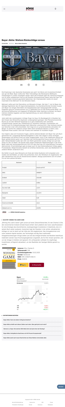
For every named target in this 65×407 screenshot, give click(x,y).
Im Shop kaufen (36, 265)
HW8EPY (39, 172)
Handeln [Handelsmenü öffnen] (61, 386)
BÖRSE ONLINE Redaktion (18, 212)
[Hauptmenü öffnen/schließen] (4, 8)
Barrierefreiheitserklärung (17, 402)
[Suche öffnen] (60, 8)
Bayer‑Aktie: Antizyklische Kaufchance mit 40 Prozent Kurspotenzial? (22, 333)
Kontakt (30, 404)
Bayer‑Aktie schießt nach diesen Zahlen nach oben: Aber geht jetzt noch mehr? (25, 324)
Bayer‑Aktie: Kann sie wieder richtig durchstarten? (17, 320)
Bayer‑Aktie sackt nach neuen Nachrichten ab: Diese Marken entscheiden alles (24, 337)
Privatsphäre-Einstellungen (17, 404)
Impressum (40, 404)
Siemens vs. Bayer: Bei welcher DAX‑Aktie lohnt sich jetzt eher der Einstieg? (24, 328)
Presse (51, 402)
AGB (42, 402)
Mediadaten (50, 404)
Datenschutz (32, 402)
